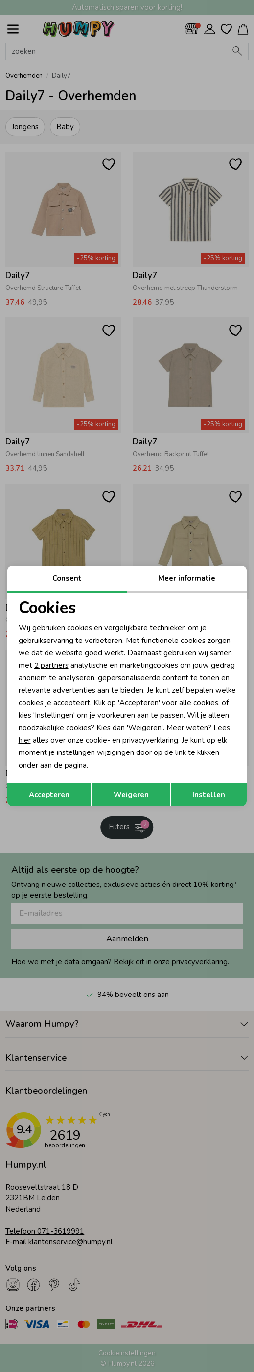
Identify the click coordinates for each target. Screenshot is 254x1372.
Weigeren (131, 794)
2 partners (51, 665)
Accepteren (49, 794)
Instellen (208, 794)
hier (25, 740)
